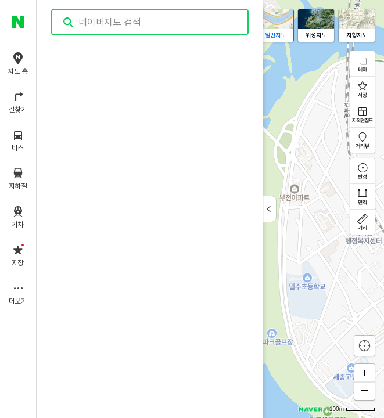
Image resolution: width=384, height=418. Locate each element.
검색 (68, 22)
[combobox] (150, 22)
